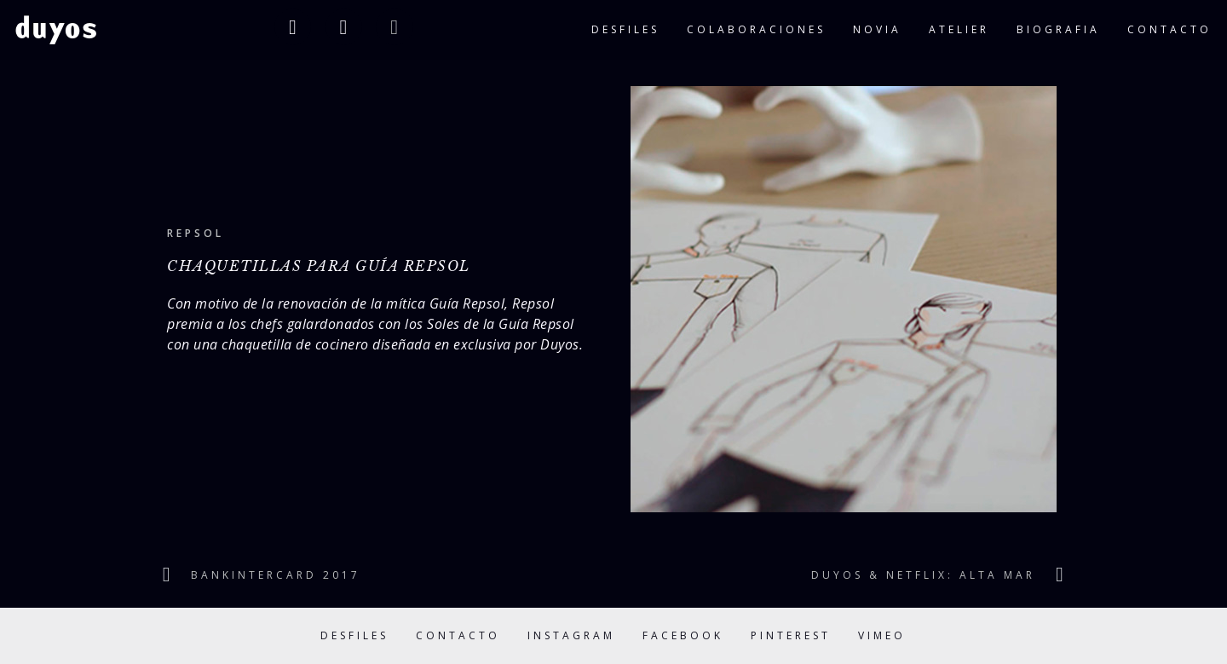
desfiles (625, 29)
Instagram (571, 635)
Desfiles (354, 635)
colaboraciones (756, 29)
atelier (959, 29)
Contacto (458, 635)
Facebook (682, 635)
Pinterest (791, 635)
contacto (1169, 29)
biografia (1058, 29)
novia (877, 29)
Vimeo (882, 635)
